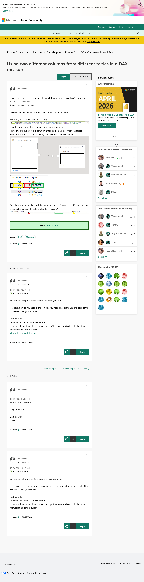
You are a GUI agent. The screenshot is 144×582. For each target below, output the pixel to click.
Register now (93, 41)
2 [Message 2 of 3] (18, 342)
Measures (30, 237)
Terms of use (124, 563)
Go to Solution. (53, 225)
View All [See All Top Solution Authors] (102, 198)
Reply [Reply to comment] (82, 352)
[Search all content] (107, 33)
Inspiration (61, 20)
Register (101, 27)
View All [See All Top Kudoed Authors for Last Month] (102, 256)
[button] (63, 76)
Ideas (72, 20)
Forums (49, 20)
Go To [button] (130, 27)
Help (121, 27)
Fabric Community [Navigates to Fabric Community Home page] (31, 20)
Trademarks (138, 563)
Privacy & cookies (108, 563)
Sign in (112, 27)
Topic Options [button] (79, 76)
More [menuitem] (107, 20)
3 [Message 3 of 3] (18, 429)
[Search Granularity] (61, 33)
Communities (85, 20)
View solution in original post (23, 333)
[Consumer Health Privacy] (36, 572)
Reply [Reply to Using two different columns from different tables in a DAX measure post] (82, 253)
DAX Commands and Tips (97, 52)
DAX (20, 237)
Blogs (97, 20)
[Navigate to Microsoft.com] (9, 20)
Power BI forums (17, 52)
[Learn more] (107, 125)
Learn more (8, 10)
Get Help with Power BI (61, 52)
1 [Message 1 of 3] (18, 243)
